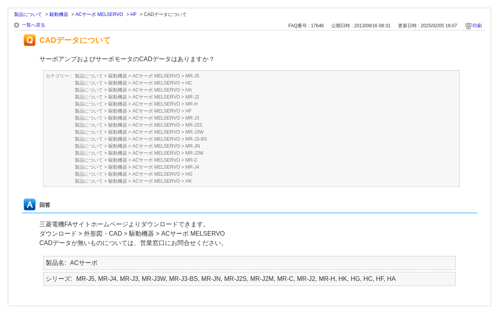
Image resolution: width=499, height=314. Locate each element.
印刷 (477, 25)
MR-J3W (195, 132)
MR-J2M (194, 153)
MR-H (192, 104)
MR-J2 (192, 97)
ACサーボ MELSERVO (99, 14)
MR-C (192, 160)
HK (189, 181)
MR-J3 (192, 118)
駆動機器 (59, 14)
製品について (28, 14)
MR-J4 (192, 167)
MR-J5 (192, 76)
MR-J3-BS (196, 139)
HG (189, 174)
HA (189, 90)
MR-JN (193, 146)
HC (189, 83)
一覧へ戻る (33, 25)
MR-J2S (194, 125)
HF (134, 14)
